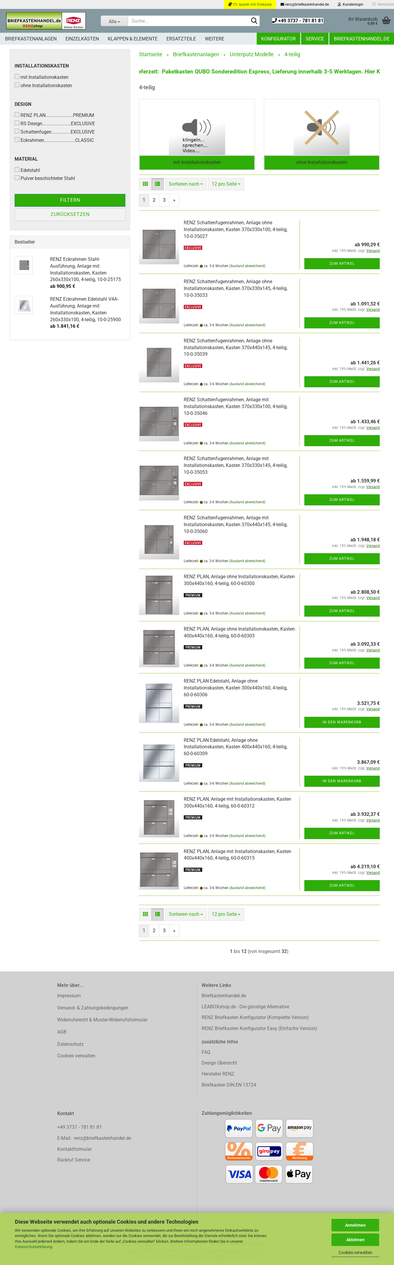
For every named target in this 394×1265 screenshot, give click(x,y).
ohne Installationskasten (43, 85)
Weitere (214, 39)
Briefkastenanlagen (31, 39)
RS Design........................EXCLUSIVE (55, 123)
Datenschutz (70, 1048)
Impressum (69, 999)
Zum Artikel (342, 267)
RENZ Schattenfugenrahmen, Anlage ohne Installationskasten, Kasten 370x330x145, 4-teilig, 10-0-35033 (235, 292)
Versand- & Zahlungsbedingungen (92, 1011)
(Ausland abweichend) (247, 269)
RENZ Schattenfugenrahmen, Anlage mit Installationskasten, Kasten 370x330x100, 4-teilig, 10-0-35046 (235, 410)
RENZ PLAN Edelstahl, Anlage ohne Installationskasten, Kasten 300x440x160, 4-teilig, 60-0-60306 (235, 691)
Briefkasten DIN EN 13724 (229, 1088)
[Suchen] (254, 21)
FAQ (206, 1056)
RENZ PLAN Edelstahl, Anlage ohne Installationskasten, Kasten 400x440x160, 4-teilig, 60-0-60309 (235, 750)
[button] (145, 187)
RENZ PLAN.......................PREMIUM (54, 115)
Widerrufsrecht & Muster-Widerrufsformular (102, 1023)
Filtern (70, 200)
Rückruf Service (73, 1163)
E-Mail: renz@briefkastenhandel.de (94, 1142)
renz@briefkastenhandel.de (305, 4)
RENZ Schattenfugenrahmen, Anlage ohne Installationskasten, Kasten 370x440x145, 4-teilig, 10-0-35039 (235, 351)
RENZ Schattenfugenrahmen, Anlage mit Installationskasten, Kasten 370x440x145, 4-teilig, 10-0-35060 (235, 528)
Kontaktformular (74, 1153)
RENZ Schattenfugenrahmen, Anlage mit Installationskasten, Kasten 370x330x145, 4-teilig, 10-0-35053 (235, 469)
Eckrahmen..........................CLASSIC (54, 140)
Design (23, 104)
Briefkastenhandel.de (362, 39)
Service (315, 39)
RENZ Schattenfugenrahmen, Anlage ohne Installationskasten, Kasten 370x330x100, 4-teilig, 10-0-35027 (235, 233)
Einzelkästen (82, 39)
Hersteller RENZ (218, 1077)
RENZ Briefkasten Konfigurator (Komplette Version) (255, 1021)
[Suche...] (114, 20)
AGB (61, 1035)
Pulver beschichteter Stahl (45, 178)
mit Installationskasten (41, 77)
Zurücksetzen (70, 214)
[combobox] (186, 187)
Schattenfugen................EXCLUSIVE (55, 132)
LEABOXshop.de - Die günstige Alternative (245, 1010)
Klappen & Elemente (133, 39)
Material (26, 159)
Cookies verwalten (355, 1252)
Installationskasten (42, 66)
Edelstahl (27, 170)
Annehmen (355, 1225)
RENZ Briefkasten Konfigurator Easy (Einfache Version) (259, 1032)
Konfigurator (278, 39)
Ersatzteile (181, 39)
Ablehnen (355, 1239)
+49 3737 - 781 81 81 (297, 20)
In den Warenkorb (342, 725)
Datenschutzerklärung (33, 1246)
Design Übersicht (219, 1066)
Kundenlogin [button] (350, 4)
